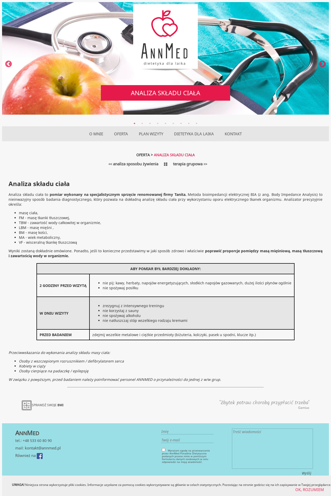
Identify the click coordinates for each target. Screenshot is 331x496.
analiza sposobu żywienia (133, 163)
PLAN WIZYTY (151, 133)
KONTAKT (233, 133)
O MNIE (96, 133)
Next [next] (322, 64)
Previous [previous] (8, 64)
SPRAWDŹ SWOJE (43, 405)
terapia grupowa (190, 163)
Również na (29, 455)
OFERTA (121, 133)
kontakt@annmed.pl (43, 447)
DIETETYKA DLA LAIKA (194, 133)
